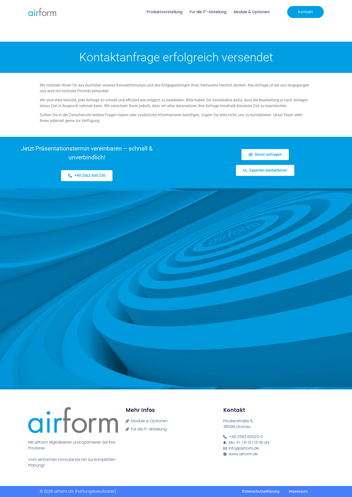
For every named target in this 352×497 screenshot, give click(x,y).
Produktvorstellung (164, 12)
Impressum (298, 491)
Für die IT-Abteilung (208, 12)
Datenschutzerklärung (260, 491)
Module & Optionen (252, 12)
